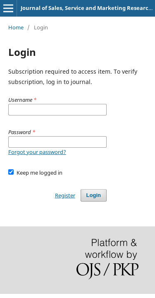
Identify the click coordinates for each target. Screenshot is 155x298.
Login (93, 195)
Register (65, 195)
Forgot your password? (37, 152)
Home (16, 27)
